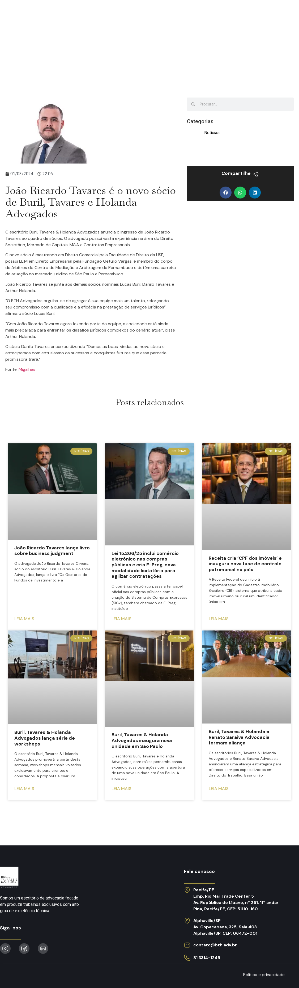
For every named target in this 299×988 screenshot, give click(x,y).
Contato (280, 14)
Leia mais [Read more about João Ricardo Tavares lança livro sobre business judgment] (24, 618)
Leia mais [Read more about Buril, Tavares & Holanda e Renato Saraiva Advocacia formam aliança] (219, 788)
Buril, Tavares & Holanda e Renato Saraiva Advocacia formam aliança (239, 737)
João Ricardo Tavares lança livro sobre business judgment (52, 551)
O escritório (129, 14)
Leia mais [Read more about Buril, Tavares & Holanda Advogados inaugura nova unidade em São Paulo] (121, 788)
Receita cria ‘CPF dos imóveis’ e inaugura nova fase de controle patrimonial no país (245, 564)
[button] (226, 193)
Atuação (91, 14)
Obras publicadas (236, 14)
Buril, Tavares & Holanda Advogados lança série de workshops (44, 738)
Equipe (163, 14)
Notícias (192, 14)
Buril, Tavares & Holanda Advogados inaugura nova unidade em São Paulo (142, 740)
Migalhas (27, 369)
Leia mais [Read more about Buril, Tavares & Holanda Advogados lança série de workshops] (24, 788)
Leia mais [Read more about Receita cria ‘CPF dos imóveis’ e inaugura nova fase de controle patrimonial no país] (219, 618)
